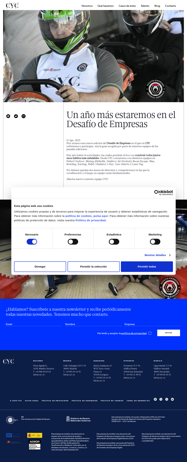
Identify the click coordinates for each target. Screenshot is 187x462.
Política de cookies (112, 401)
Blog (157, 6)
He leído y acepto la (124, 333)
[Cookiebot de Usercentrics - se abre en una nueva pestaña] (157, 192)
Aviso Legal (32, 401)
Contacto (170, 6)
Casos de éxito (127, 6)
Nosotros (87, 6)
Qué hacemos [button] (106, 6)
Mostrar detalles (155, 255)
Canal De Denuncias (138, 401)
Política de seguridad (85, 401)
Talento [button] (145, 6)
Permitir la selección (93, 266)
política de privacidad (134, 333)
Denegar (40, 266)
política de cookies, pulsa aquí (87, 215)
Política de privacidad (55, 401)
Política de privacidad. (90, 220)
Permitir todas (147, 266)
